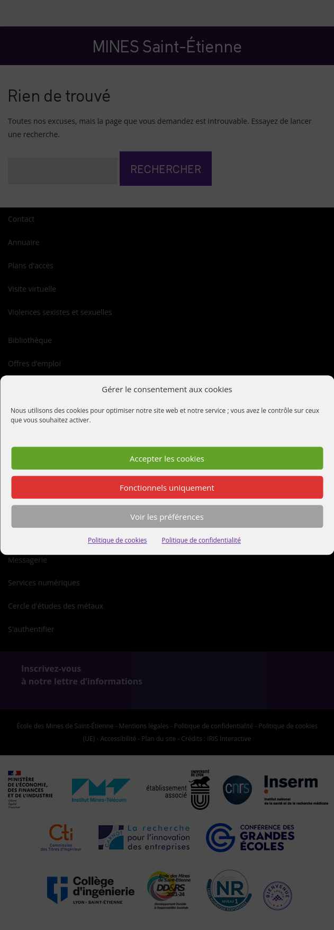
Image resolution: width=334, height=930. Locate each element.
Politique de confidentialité (201, 540)
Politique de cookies (117, 540)
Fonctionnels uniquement (167, 487)
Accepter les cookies (167, 458)
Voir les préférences (167, 516)
